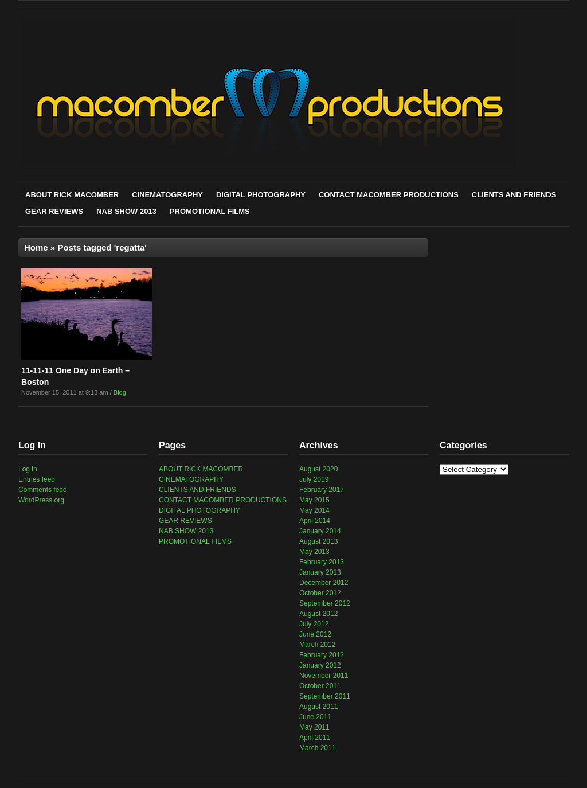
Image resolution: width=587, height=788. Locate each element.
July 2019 (313, 479)
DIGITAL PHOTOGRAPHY (261, 194)
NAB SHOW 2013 (126, 211)
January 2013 (320, 572)
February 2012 (321, 655)
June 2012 (315, 634)
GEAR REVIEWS (54, 211)
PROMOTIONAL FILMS (210, 211)
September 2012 (324, 603)
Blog (120, 392)
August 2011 (318, 707)
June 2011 (315, 717)
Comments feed (42, 490)
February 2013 (321, 562)
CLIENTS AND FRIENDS (514, 194)
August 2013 (318, 541)
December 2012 (323, 583)
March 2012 (317, 645)
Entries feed (36, 479)
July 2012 (313, 624)
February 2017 (321, 490)
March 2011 (317, 748)
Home (36, 247)
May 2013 (314, 552)
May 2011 (314, 727)
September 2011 (324, 696)
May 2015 (314, 500)
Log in (27, 469)
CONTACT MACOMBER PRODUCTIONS (389, 194)
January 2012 (320, 665)
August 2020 (318, 469)
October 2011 (320, 686)
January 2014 (320, 531)
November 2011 (323, 676)
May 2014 (314, 510)
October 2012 (320, 593)
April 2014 (314, 521)
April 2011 (314, 738)
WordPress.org (41, 500)
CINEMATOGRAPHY (167, 194)
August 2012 (318, 614)
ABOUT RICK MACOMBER (72, 194)
